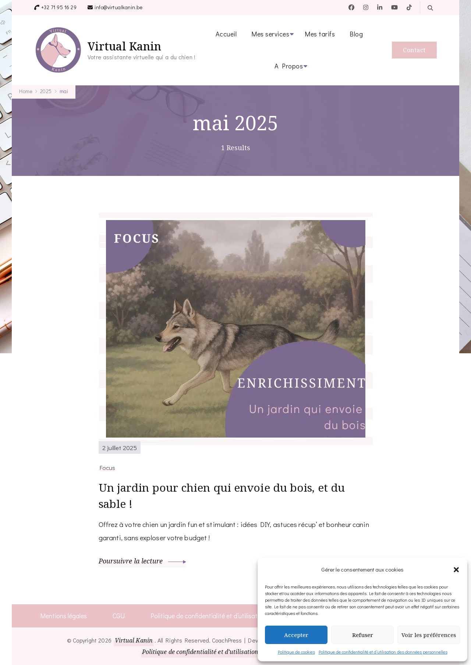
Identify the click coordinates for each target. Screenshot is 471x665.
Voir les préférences (428, 635)
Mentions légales (63, 615)
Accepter (296, 635)
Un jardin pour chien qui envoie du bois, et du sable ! (223, 496)
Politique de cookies (296, 652)
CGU (118, 615)
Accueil (226, 33)
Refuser (362, 635)
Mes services (270, 33)
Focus (108, 467)
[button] (456, 569)
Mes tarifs (320, 33)
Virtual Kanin (124, 46)
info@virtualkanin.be (118, 7)
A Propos (289, 65)
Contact (414, 50)
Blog (356, 33)
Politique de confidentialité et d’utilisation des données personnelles (383, 652)
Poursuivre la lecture (142, 561)
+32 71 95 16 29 (59, 7)
